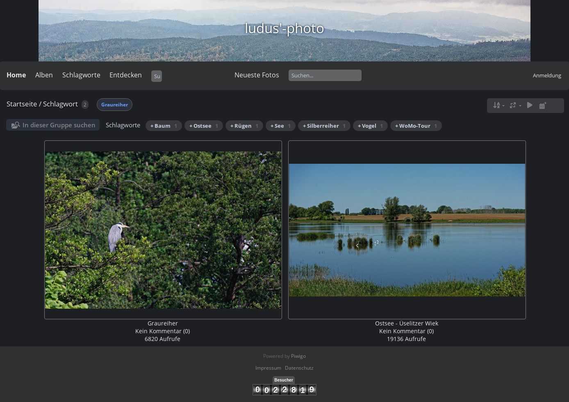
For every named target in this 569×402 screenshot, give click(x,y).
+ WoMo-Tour (416, 125)
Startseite (22, 103)
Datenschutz (299, 367)
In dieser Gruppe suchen (59, 125)
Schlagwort (60, 103)
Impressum (268, 367)
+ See (281, 125)
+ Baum (163, 125)
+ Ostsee (203, 125)
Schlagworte (81, 74)
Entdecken (125, 74)
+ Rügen (244, 125)
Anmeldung (547, 75)
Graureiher (114, 104)
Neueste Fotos (256, 74)
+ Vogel (370, 125)
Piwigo (298, 355)
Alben (44, 74)
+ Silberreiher (324, 125)
